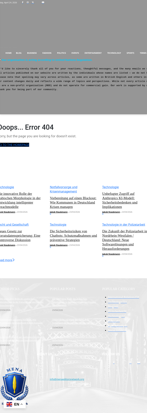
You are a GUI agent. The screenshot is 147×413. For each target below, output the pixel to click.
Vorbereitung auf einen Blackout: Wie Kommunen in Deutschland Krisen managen (73, 202)
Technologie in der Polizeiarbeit (123, 223)
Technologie (110, 187)
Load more (108, 219)
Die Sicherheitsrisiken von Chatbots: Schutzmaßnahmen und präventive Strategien (72, 234)
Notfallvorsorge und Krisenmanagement (63, 189)
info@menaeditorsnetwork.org (67, 362)
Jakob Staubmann (59, 210)
